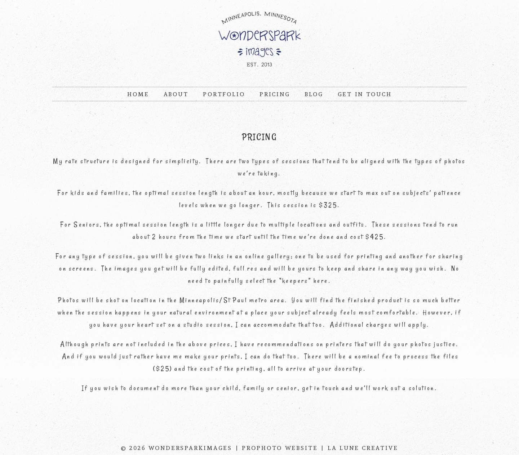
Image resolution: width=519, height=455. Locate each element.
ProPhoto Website (280, 447)
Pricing (275, 94)
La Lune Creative (363, 447)
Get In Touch (365, 94)
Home (138, 94)
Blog (314, 94)
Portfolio (224, 94)
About (176, 94)
